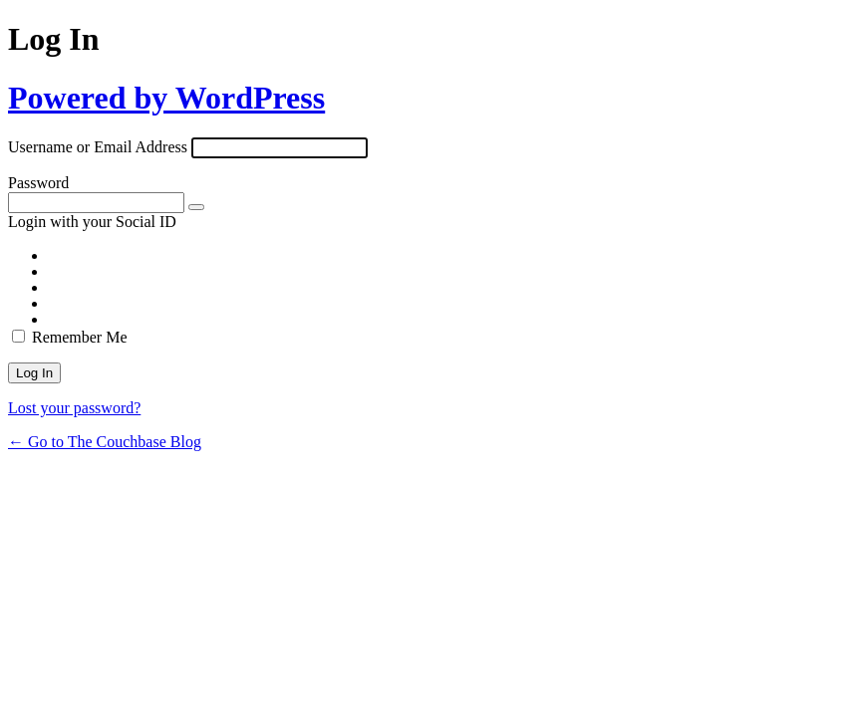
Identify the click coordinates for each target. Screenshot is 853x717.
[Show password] (196, 207)
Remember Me (80, 337)
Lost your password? (74, 407)
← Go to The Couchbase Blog (104, 441)
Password (38, 182)
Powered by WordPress (166, 98)
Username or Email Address (97, 146)
